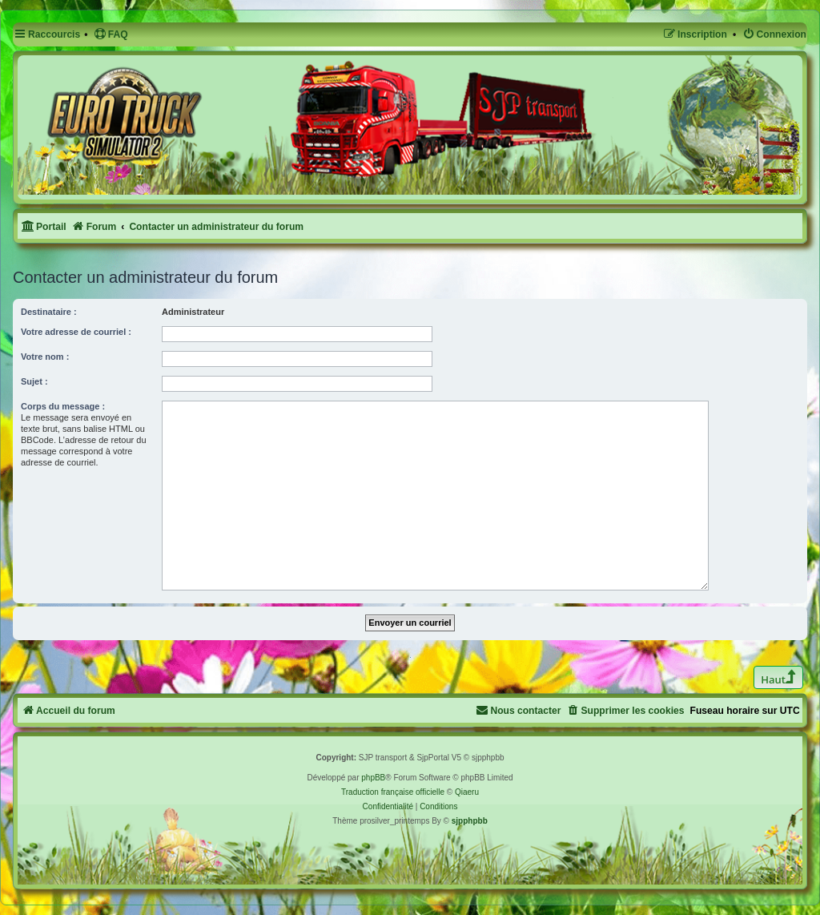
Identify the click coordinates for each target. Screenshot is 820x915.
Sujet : (34, 381)
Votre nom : (45, 356)
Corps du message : (63, 406)
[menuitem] (111, 35)
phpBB (373, 777)
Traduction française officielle (392, 792)
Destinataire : (49, 311)
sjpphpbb (470, 820)
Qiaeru (467, 792)
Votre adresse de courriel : (76, 332)
